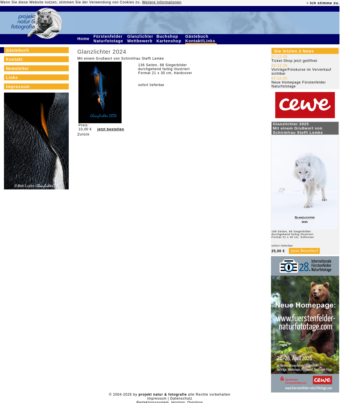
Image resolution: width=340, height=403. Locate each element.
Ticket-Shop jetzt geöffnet (294, 61)
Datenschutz (181, 398)
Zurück (83, 134)
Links (12, 77)
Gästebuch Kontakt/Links (200, 38)
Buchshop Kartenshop (170, 38)
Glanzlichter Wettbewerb (140, 38)
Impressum (18, 86)
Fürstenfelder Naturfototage (109, 38)
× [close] (307, 3)
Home (84, 38)
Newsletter (17, 68)
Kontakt (14, 59)
